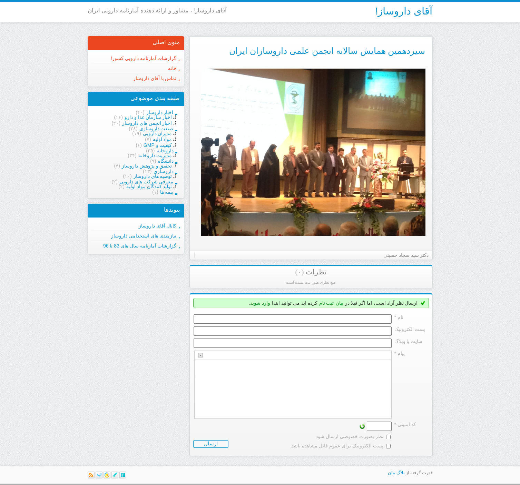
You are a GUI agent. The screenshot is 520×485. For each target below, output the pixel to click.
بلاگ (400, 472)
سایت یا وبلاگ (408, 341)
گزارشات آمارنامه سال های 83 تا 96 (140, 246)
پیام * (399, 353)
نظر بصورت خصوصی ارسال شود (349, 436)
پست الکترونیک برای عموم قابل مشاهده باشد (337, 445)
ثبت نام (326, 303)
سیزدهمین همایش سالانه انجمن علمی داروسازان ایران (327, 50)
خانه (172, 68)
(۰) (299, 272)
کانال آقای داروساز (158, 226)
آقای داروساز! (403, 11)
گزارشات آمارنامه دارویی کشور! (144, 58)
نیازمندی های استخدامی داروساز (144, 236)
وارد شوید (260, 303)
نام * (398, 317)
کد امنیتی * (405, 424)
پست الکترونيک (409, 329)
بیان (339, 303)
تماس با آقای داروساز (155, 78)
